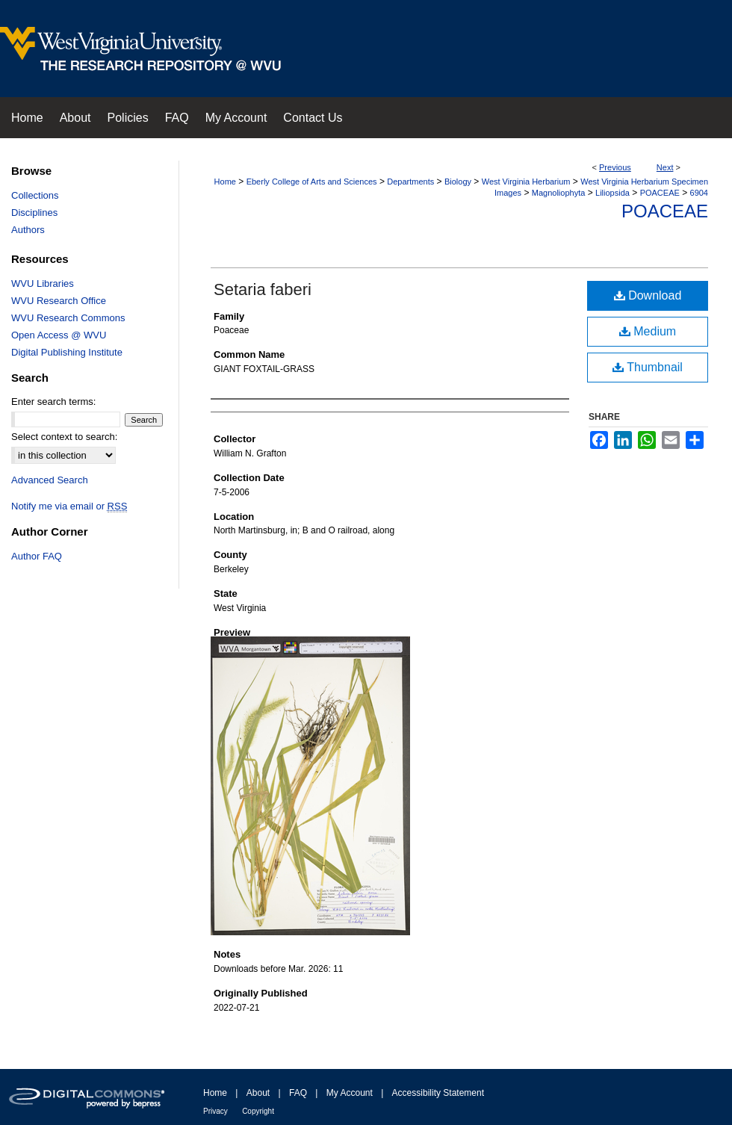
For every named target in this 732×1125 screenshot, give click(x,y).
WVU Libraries (42, 283)
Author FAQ (36, 556)
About (258, 1093)
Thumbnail (647, 367)
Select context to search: (64, 436)
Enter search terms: (53, 401)
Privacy (215, 1111)
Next (665, 167)
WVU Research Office (58, 300)
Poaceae (664, 211)
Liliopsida (612, 192)
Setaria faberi (262, 289)
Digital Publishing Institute (66, 352)
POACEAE (660, 192)
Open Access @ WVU (58, 335)
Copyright (258, 1111)
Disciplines (34, 212)
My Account (349, 1093)
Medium (647, 331)
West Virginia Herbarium (526, 181)
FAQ (298, 1093)
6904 (699, 192)
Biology (457, 181)
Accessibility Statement (438, 1093)
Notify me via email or (69, 506)
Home (225, 181)
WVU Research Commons (68, 317)
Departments (410, 181)
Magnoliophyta (559, 192)
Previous (615, 167)
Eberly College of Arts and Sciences (311, 181)
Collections (35, 195)
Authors (28, 229)
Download (648, 295)
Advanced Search (49, 480)
